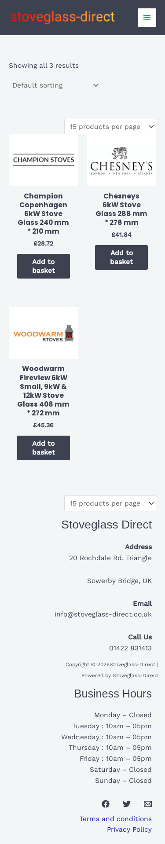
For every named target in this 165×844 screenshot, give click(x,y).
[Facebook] (106, 804)
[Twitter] (127, 804)
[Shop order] (55, 85)
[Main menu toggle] (147, 17)
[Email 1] (148, 804)
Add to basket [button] (43, 266)
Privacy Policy (129, 829)
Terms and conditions (116, 819)
